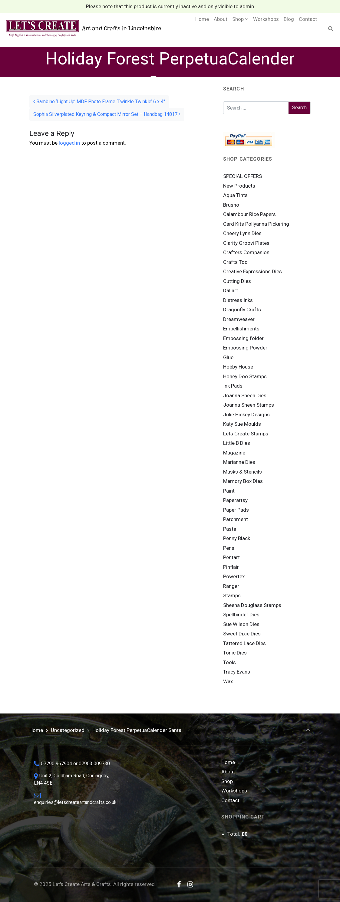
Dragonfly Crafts (242, 310)
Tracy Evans (236, 672)
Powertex (234, 576)
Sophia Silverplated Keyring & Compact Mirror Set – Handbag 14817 (106, 114)
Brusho (231, 205)
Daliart (230, 290)
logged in (69, 143)
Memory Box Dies (243, 481)
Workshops (234, 791)
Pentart (231, 557)
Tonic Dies (235, 653)
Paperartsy (235, 500)
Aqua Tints (235, 195)
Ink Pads (233, 386)
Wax (228, 681)
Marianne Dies (239, 462)
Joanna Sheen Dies (244, 395)
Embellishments (241, 329)
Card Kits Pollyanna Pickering (256, 224)
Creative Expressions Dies (252, 271)
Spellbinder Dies (241, 615)
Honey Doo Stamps (245, 376)
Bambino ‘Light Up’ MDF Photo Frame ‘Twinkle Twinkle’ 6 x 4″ (99, 101)
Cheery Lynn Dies (242, 233)
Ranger (231, 586)
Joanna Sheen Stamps (248, 405)
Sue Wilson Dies (241, 624)
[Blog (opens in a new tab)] (288, 28)
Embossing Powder (245, 348)
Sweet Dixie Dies (242, 634)
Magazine (234, 453)
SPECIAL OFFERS (242, 176)
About (228, 772)
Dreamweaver (239, 319)
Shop (227, 781)
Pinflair (231, 567)
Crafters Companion (246, 252)
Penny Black (236, 538)
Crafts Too (235, 262)
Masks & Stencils (242, 472)
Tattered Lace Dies (244, 643)
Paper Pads (236, 510)
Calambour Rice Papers (249, 214)
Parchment (235, 519)
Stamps (232, 595)
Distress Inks (238, 300)
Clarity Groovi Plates (246, 243)
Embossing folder (243, 338)
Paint (229, 491)
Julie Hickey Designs (246, 415)
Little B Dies (236, 443)
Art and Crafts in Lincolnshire (83, 28)
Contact (230, 800)
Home (36, 730)
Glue (228, 357)
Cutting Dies (237, 281)
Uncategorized (67, 730)
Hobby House (238, 367)
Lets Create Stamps (245, 434)
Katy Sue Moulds (242, 424)
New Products (239, 186)
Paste (229, 529)
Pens (228, 548)
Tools (229, 662)
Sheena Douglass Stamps (252, 605)
